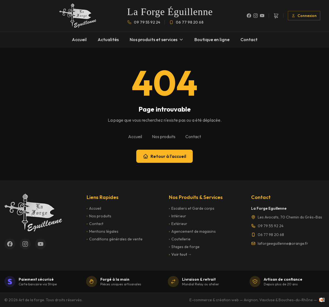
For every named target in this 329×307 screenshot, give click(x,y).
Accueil (79, 39)
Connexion (304, 15)
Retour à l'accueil (164, 156)
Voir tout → (180, 254)
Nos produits (163, 136)
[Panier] (276, 15)
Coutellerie (180, 239)
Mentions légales (102, 231)
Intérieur (177, 216)
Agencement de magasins (192, 231)
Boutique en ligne (211, 39)
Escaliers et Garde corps (191, 208)
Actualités (108, 39)
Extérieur (178, 223)
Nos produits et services (156, 39)
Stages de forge (184, 246)
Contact (248, 39)
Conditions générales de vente (115, 239)
